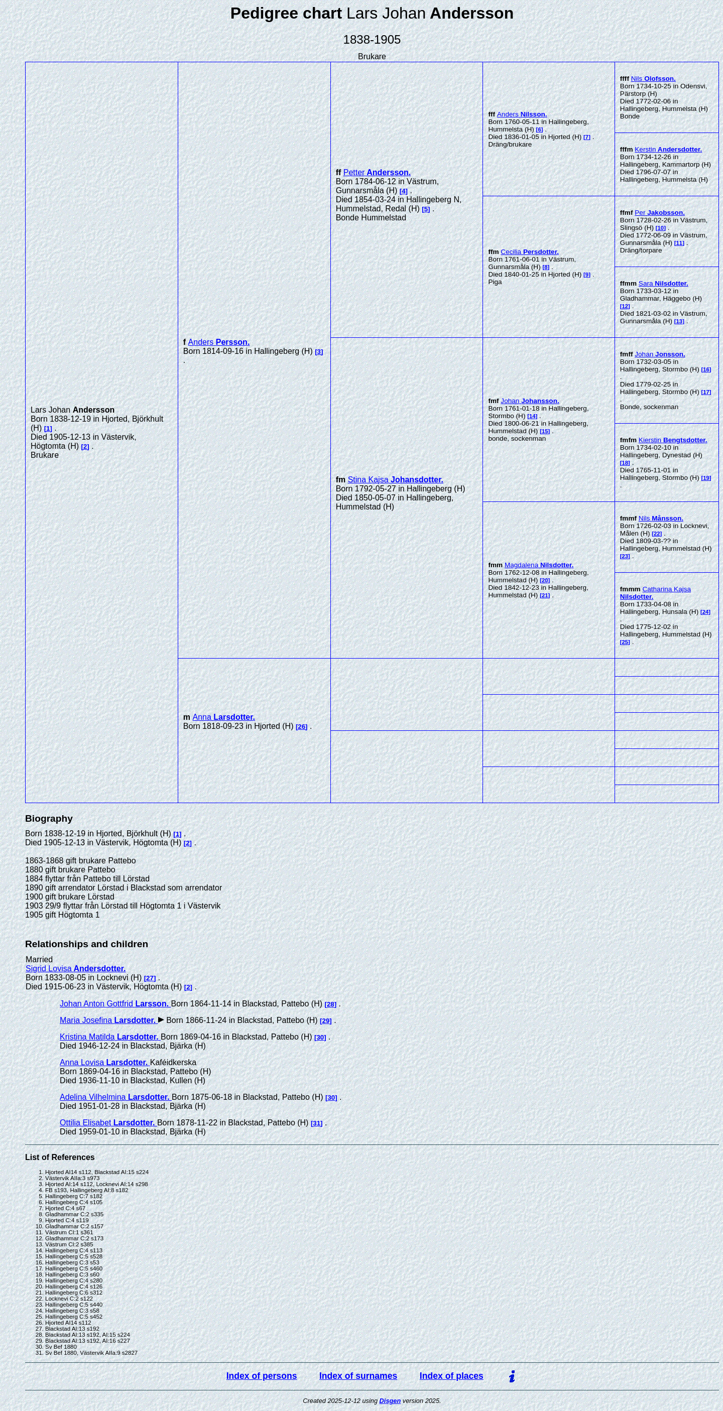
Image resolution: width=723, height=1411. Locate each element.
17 (706, 392)
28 (330, 1004)
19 (706, 478)
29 (326, 1020)
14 (532, 416)
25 (625, 642)
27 (150, 978)
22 (657, 534)
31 (316, 1123)
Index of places (452, 1376)
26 (301, 726)
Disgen (390, 1400)
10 (661, 228)
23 (625, 556)
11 (679, 243)
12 (625, 306)
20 (545, 580)
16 (706, 369)
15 (545, 431)
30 (320, 1037)
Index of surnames (358, 1376)
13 (679, 321)
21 (545, 595)
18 (625, 463)
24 (705, 612)
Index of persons (261, 1376)
